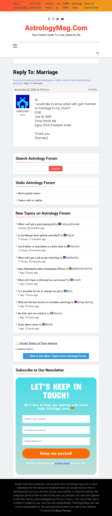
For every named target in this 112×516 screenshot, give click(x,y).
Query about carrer (28, 324)
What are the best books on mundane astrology (44, 302)
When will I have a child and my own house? (42, 280)
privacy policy (62, 463)
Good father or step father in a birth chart (40, 246)
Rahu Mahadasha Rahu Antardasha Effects (41, 268)
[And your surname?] (56, 430)
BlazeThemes (63, 510)
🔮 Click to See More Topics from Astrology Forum (56, 356)
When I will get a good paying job (36, 224)
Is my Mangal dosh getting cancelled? (39, 235)
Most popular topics (29, 193)
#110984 (93, 89)
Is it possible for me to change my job (39, 291)
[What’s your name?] (56, 419)
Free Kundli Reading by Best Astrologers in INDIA (37, 80)
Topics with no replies (30, 200)
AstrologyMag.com (56, 28)
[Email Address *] (56, 441)
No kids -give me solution (32, 313)
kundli (65, 80)
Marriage (17, 83)
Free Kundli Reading (80, 80)
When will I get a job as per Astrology (38, 257)
